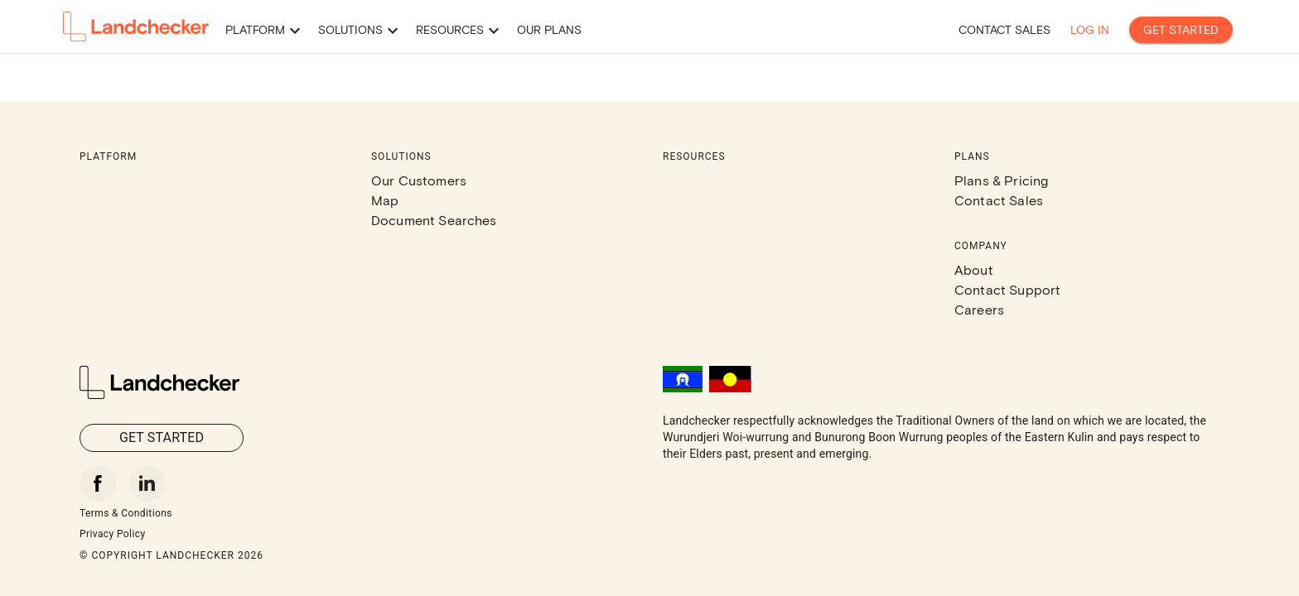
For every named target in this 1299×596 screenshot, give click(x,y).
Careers (979, 309)
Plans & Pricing (1001, 180)
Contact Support (1007, 289)
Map (384, 200)
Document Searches (434, 220)
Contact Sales (998, 200)
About (973, 269)
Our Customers (418, 180)
